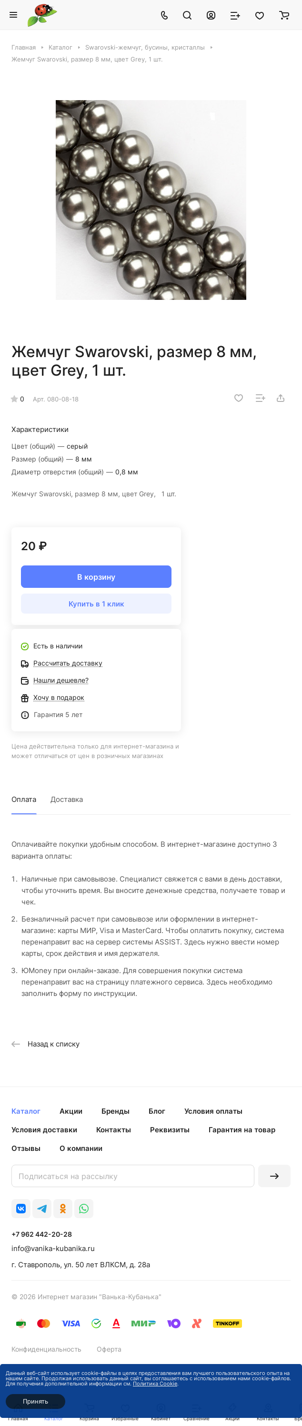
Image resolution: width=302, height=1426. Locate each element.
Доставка (66, 799)
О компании (81, 1148)
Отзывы (25, 1148)
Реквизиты (170, 1129)
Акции (71, 1111)
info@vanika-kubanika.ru (53, 1248)
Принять (35, 1401)
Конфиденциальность (46, 1349)
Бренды (115, 1111)
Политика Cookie (155, 1383)
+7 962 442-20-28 (41, 1234)
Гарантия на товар (242, 1129)
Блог (157, 1111)
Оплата (23, 799)
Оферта (109, 1349)
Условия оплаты (213, 1111)
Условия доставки (44, 1129)
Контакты (113, 1129)
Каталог (25, 1111)
